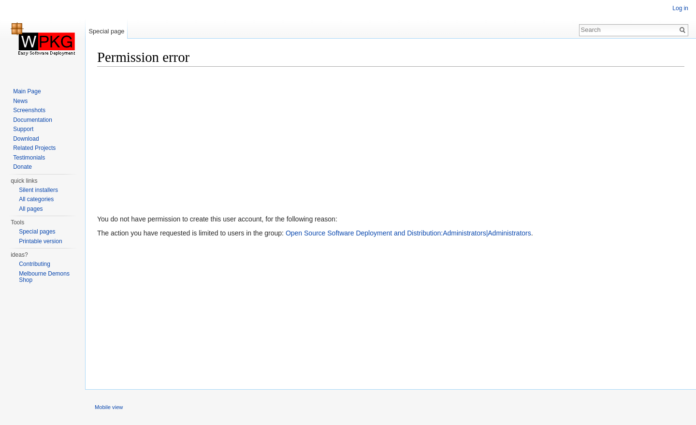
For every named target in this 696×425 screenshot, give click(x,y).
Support (23, 129)
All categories (36, 199)
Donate (22, 166)
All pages (31, 208)
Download (26, 138)
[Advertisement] (387, 142)
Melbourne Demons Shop (44, 277)
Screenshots (29, 110)
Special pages (37, 231)
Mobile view (109, 407)
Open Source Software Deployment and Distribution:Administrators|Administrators (408, 233)
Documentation (32, 120)
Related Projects (34, 148)
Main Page (27, 91)
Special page (106, 31)
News (20, 101)
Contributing (34, 264)
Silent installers (38, 190)
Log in (680, 8)
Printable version (40, 241)
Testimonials (29, 157)
